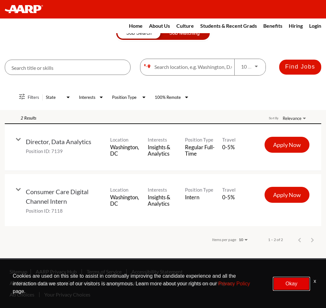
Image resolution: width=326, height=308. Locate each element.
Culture (185, 26)
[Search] (300, 67)
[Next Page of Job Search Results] (312, 239)
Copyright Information (126, 283)
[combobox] (67, 67)
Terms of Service (104, 271)
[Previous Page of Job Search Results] (299, 239)
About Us (159, 26)
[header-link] (27, 9)
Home (136, 26)
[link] (163, 147)
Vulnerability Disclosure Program (197, 283)
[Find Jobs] (300, 67)
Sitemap (18, 271)
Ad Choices (22, 294)
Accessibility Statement (157, 271)
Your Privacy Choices (67, 294)
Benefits (272, 26)
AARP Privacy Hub (56, 271)
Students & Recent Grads (228, 26)
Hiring (296, 26)
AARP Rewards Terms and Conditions (51, 283)
